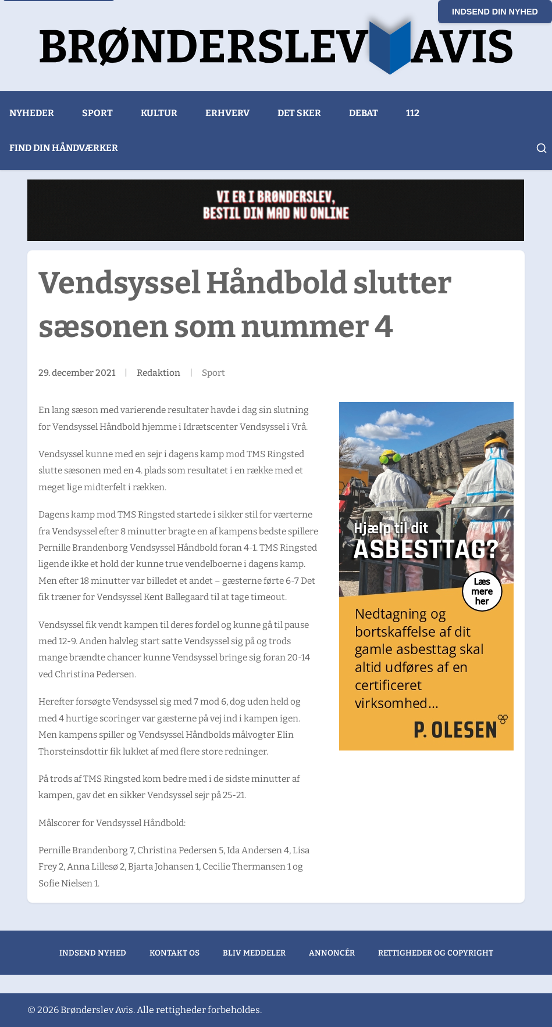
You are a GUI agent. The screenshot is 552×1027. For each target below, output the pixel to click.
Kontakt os (174, 953)
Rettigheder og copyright (435, 953)
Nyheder (31, 113)
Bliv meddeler (254, 953)
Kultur (159, 113)
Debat (363, 113)
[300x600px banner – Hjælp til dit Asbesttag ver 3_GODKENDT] (426, 576)
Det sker (299, 113)
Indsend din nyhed (495, 11)
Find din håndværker (63, 147)
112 (412, 113)
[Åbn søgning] (541, 148)
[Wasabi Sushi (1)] (275, 210)
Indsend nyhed (92, 953)
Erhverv (227, 113)
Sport (97, 113)
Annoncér (332, 953)
